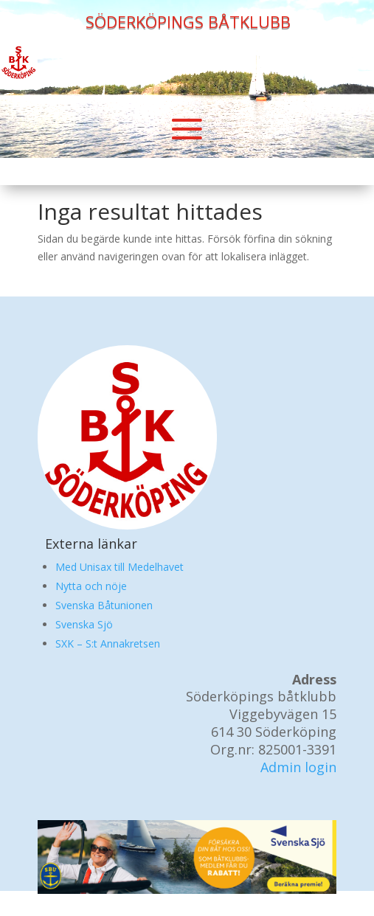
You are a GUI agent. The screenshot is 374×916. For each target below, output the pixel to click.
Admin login (298, 767)
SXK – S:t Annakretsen (107, 643)
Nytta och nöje (91, 586)
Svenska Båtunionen (104, 605)
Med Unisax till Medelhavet (119, 567)
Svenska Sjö (84, 624)
